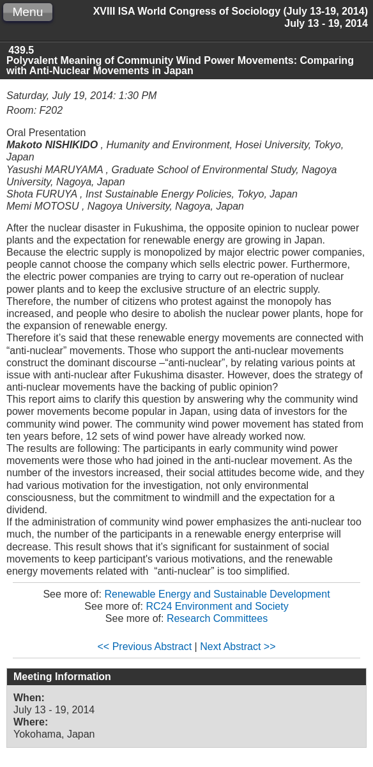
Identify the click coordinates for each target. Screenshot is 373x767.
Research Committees (217, 618)
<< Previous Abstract (145, 646)
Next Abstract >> (237, 646)
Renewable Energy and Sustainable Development (217, 594)
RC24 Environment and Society (217, 606)
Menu (27, 12)
